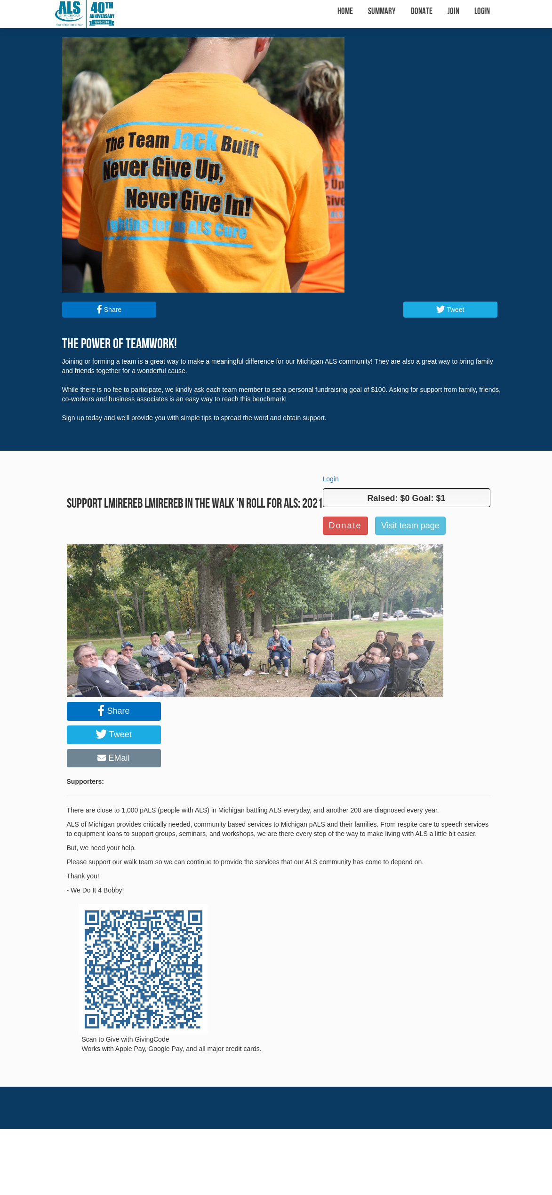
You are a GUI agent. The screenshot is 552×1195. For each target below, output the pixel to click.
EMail (113, 758)
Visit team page (410, 525)
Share (108, 309)
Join (453, 11)
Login (482, 11)
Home (345, 11)
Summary (382, 11)
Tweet (450, 309)
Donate (421, 11)
